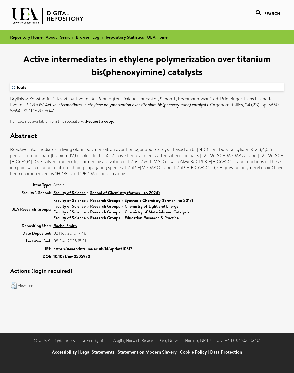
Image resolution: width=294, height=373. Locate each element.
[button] (14, 285)
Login (97, 37)
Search (66, 37)
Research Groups (105, 200)
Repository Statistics (125, 37)
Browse (82, 37)
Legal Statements (97, 352)
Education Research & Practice (152, 218)
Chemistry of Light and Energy (151, 206)
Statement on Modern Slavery (147, 352)
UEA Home (157, 37)
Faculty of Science (69, 192)
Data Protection (226, 352)
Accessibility (64, 352)
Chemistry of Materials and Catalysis (157, 212)
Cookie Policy (193, 352)
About (51, 37)
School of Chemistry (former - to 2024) (125, 192)
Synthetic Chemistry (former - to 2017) (159, 200)
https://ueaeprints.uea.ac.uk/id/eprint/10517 (92, 249)
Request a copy (99, 121)
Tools (19, 87)
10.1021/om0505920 (71, 256)
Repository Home (26, 37)
